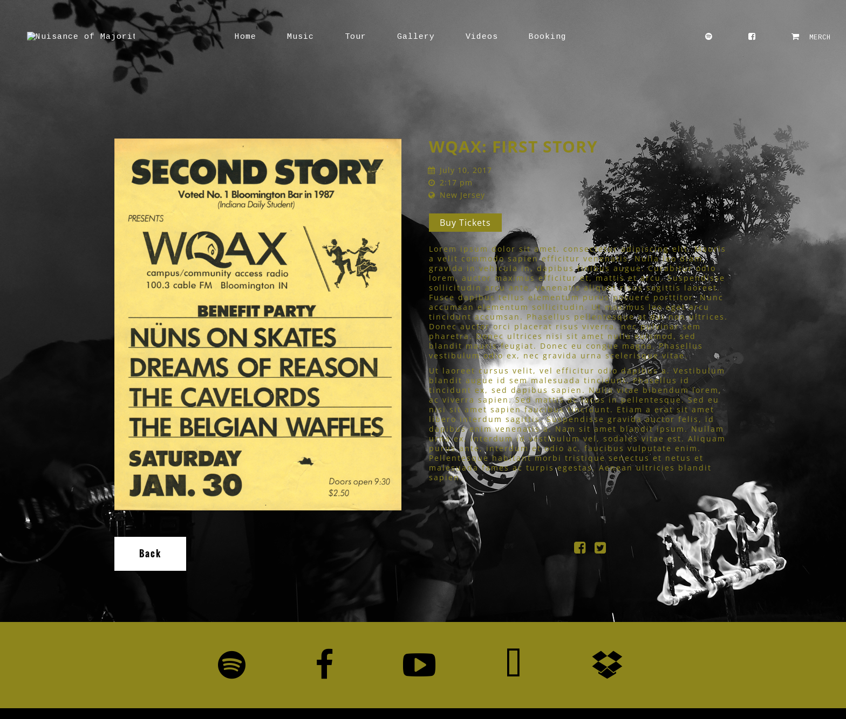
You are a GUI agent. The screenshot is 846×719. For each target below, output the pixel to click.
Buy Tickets (465, 223)
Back (150, 554)
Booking (494, 37)
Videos (428, 37)
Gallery (362, 37)
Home (191, 37)
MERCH (811, 37)
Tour (301, 37)
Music (246, 37)
